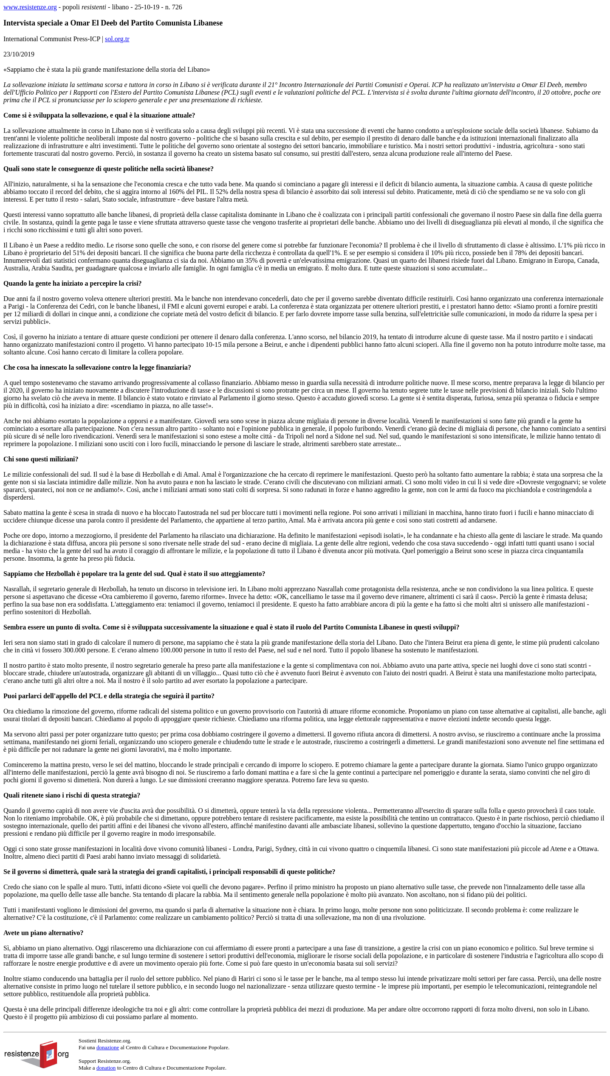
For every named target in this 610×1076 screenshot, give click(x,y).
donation (106, 1068)
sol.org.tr (117, 38)
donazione (107, 1047)
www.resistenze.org (30, 7)
